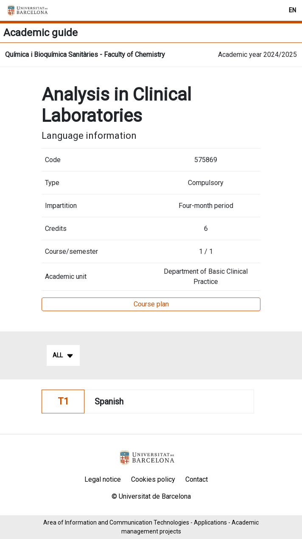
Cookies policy (153, 479)
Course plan (151, 304)
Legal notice (102, 479)
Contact (196, 479)
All (63, 355)
